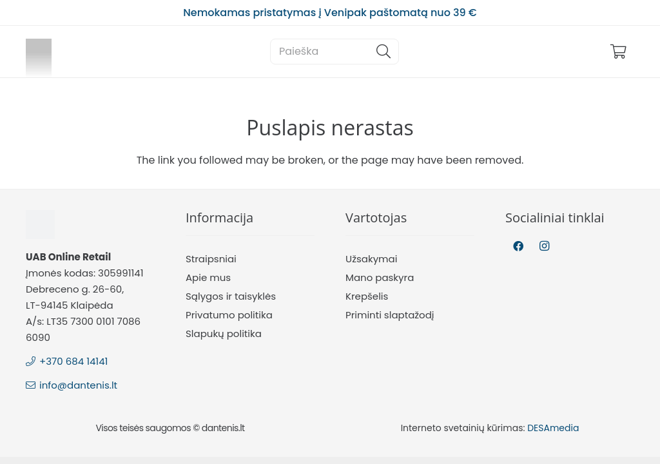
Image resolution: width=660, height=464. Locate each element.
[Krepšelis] (618, 51)
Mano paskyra (379, 277)
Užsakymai (371, 259)
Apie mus (208, 277)
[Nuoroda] (39, 51)
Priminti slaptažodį (389, 315)
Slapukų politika (224, 333)
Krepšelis (366, 296)
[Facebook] (518, 246)
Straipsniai (211, 259)
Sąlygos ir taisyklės (231, 296)
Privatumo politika (229, 315)
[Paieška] (334, 51)
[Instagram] (544, 246)
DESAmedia (553, 427)
